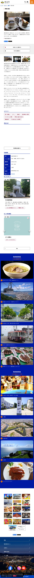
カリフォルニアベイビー (7, 481)
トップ (1, 5)
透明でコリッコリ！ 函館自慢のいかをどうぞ (11, 366)
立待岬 (4, 459)
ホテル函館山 (8, 237)
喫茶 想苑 (13, 173)
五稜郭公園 (5, 438)
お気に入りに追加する (13, 47)
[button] (4, 195)
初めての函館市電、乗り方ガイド (9, 344)
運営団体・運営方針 (12, 561)
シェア (5, 41)
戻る (11, 248)
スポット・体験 (7, 5)
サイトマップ (20, 561)
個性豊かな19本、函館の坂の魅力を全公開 (11, 323)
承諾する (14, 575)
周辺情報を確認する (21, 148)
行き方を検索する (12, 51)
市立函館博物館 (8, 200)
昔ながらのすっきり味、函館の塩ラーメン (11, 280)
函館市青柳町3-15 (8, 38)
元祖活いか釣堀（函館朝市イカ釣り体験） (11, 395)
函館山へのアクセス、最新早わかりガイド (11, 301)
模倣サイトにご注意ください (17, 560)
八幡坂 (4, 416)
